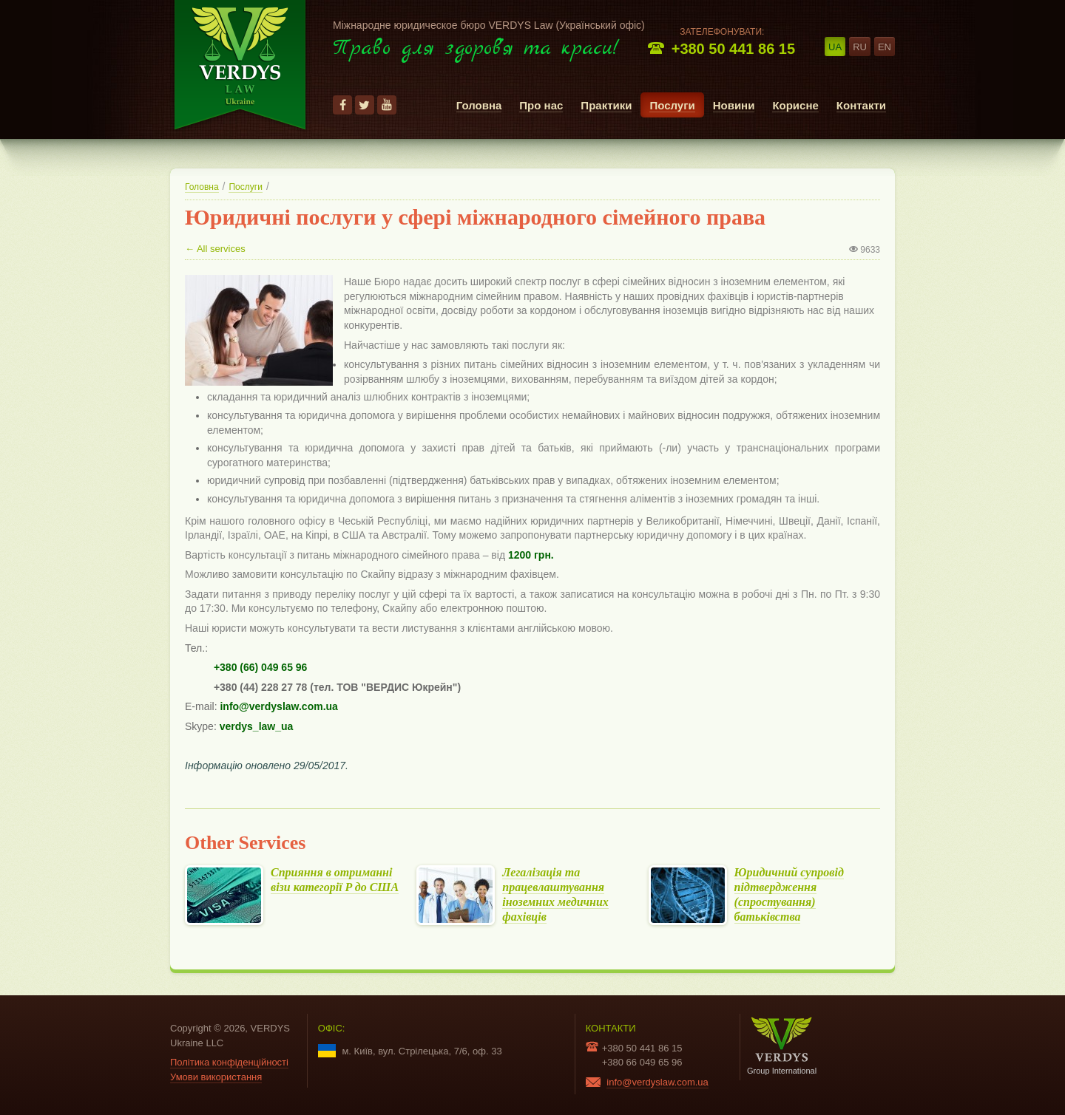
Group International (781, 1046)
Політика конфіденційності (229, 1062)
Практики (606, 105)
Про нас (541, 105)
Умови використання (216, 1076)
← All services (215, 248)
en (884, 46)
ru (860, 46)
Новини (734, 105)
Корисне (795, 105)
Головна (479, 105)
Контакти (861, 105)
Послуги (671, 105)
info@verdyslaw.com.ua (657, 1082)
